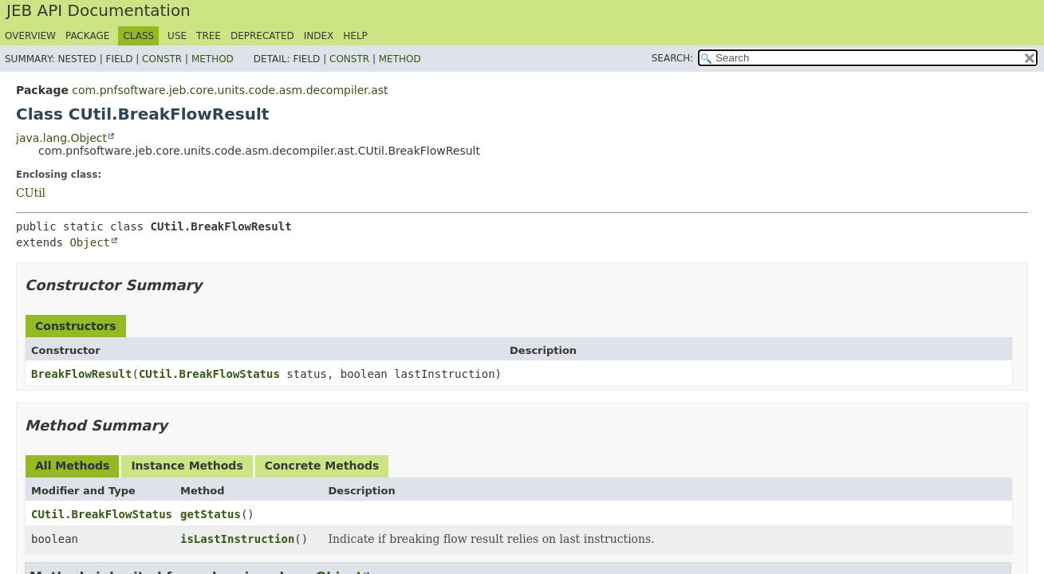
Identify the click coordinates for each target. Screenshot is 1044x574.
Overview (30, 35)
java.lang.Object (61, 138)
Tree (208, 35)
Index (319, 35)
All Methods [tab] (72, 465)
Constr (162, 59)
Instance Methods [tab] (186, 465)
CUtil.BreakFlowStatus (209, 374)
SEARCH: (673, 58)
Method (212, 59)
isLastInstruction (237, 539)
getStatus (210, 514)
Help (355, 35)
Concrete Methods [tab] (322, 465)
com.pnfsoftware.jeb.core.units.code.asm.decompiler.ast (230, 90)
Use (177, 35)
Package (87, 35)
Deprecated (262, 35)
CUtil (30, 193)
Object (89, 242)
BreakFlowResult (81, 374)
